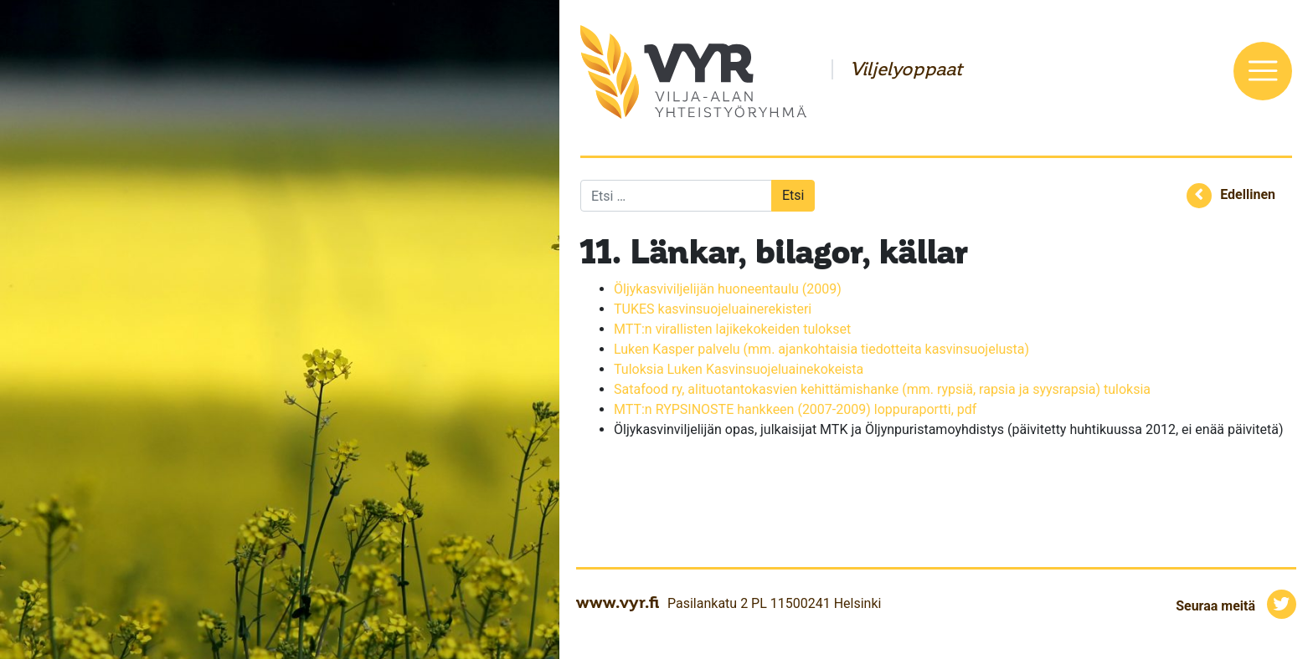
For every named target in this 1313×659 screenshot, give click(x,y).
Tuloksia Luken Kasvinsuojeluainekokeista (738, 369)
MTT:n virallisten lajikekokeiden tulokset (732, 329)
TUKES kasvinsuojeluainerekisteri (712, 309)
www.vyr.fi (617, 602)
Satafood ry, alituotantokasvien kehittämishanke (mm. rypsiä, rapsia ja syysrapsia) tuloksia (882, 389)
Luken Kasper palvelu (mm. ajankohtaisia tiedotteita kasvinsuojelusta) (823, 349)
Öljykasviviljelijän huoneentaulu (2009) (728, 289)
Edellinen (1247, 194)
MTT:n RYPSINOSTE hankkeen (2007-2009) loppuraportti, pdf (795, 409)
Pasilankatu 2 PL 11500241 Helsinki (774, 603)
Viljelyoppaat (906, 69)
